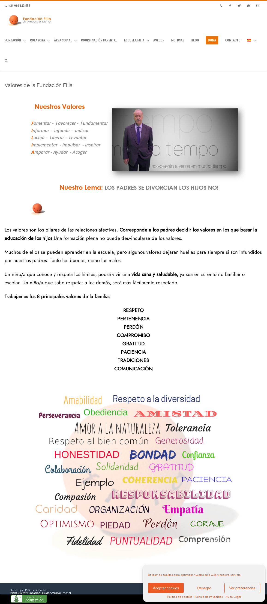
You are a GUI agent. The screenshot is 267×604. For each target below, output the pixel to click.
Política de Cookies (36, 590)
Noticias (177, 40)
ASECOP (158, 40)
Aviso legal (17, 590)
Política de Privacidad (209, 596)
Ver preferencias (242, 588)
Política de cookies (179, 596)
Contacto (232, 40)
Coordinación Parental (99, 40)
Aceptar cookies (166, 588)
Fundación (13, 40)
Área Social (63, 40)
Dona (212, 40)
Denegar (204, 588)
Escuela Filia (134, 40)
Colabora (37, 40)
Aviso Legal (233, 596)
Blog (195, 40)
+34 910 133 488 (17, 6)
